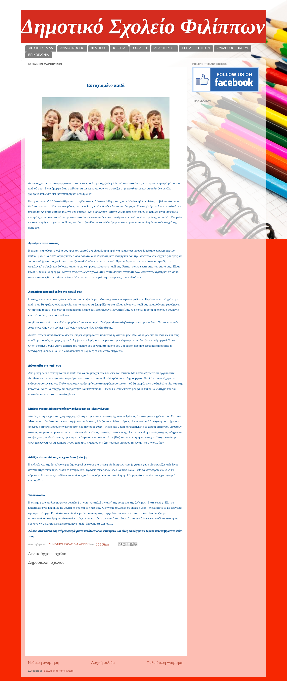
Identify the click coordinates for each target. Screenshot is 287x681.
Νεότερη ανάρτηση (43, 663)
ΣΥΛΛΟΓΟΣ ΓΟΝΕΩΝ (232, 48)
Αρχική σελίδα (103, 663)
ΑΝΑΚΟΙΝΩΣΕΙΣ (72, 48)
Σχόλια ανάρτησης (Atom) (59, 670)
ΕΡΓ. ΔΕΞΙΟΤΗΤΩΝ (196, 48)
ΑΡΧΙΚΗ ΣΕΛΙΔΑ (41, 48)
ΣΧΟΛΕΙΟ (140, 48)
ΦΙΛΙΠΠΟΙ (98, 48)
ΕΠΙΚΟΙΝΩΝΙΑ (38, 55)
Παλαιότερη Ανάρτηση (165, 663)
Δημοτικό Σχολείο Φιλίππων (143, 26)
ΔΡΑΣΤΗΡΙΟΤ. (164, 48)
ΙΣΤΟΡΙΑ (119, 48)
